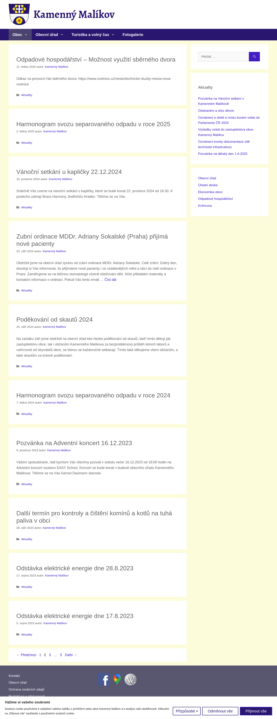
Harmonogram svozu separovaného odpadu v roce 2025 (93, 124)
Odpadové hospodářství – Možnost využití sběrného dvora (95, 59)
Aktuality (26, 95)
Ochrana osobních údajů (26, 689)
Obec (22, 34)
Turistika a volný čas (95, 34)
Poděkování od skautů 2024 (54, 319)
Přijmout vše (256, 711)
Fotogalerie (133, 35)
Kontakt (14, 676)
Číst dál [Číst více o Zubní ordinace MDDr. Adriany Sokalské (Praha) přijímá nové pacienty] (110, 280)
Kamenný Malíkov (74, 14)
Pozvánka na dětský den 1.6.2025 (222, 154)
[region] (138, 707)
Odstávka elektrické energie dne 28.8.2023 (74, 568)
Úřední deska (208, 185)
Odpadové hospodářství (215, 199)
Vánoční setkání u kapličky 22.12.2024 (69, 171)
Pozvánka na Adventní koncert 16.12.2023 (74, 443)
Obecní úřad (52, 34)
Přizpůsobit (185, 711)
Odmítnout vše (220, 711)
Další (71, 655)
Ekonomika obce (210, 192)
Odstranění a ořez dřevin (216, 111)
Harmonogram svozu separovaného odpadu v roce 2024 (93, 395)
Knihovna (205, 206)
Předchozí (26, 655)
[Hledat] (254, 56)
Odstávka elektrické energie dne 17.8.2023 (74, 615)
